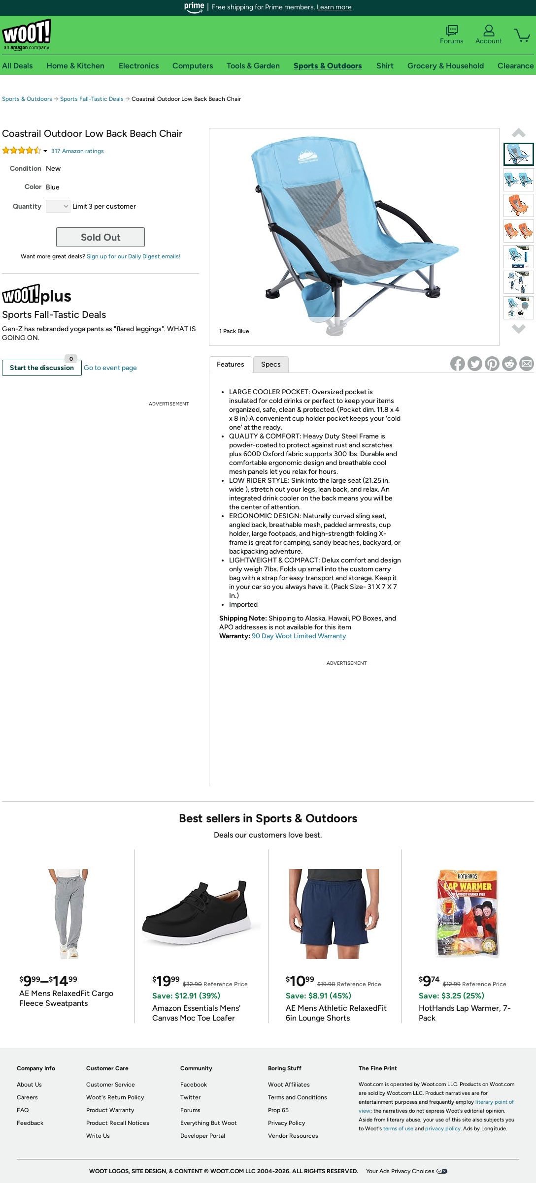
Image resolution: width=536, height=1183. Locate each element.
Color (33, 187)
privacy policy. (443, 1128)
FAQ (23, 1110)
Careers (27, 1097)
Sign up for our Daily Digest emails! (134, 256)
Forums (452, 35)
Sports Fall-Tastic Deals (92, 98)
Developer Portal (202, 1135)
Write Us (98, 1135)
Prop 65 (278, 1110)
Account (488, 35)
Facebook (193, 1084)
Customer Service (110, 1084)
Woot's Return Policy (115, 1097)
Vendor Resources (293, 1135)
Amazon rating (77, 151)
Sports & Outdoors (27, 98)
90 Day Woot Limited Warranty (299, 636)
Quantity (27, 206)
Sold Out (101, 237)
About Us (29, 1084)
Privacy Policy (286, 1123)
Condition (25, 168)
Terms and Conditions (297, 1097)
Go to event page (110, 368)
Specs (271, 364)
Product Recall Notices (117, 1123)
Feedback (30, 1123)
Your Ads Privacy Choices (400, 1171)
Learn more (334, 7)
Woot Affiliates (289, 1084)
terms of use (398, 1128)
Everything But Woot (208, 1123)
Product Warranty (110, 1110)
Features (230, 364)
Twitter (190, 1097)
